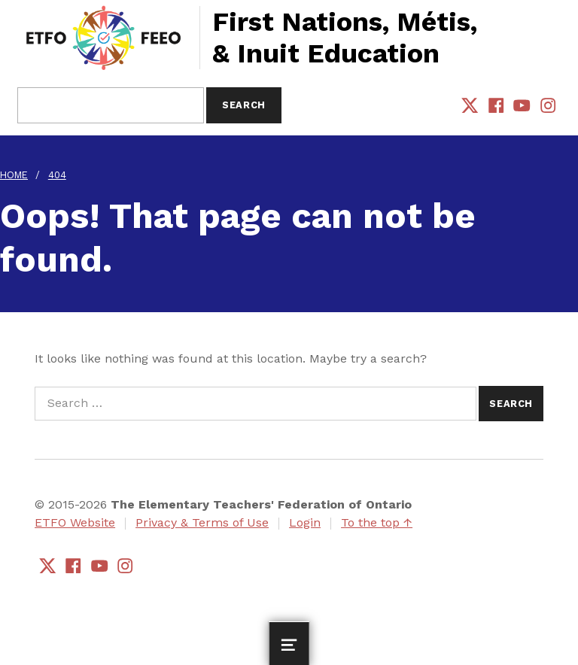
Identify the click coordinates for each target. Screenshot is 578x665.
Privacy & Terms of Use (202, 522)
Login (305, 522)
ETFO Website (75, 522)
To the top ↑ (376, 522)
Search (244, 105)
